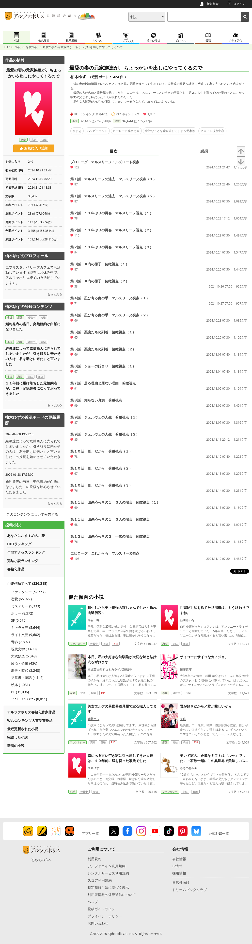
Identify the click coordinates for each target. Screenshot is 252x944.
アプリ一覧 (90, 833)
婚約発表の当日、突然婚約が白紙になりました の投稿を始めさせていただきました (33, 486)
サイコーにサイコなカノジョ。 (204, 656)
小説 (18, 47)
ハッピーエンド (97, 131)
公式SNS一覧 (219, 833)
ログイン (239, 4)
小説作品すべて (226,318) (27, 583)
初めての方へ (41, 859)
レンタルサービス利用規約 (108, 873)
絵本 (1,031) (20, 684)
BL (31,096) (20, 692)
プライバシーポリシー (105, 916)
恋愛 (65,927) (21, 599)
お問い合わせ (98, 923)
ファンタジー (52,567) (28, 591)
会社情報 (179, 858)
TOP (7, 47)
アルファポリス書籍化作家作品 (31, 712)
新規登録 (213, 4)
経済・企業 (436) (24, 663)
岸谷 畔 (93, 620)
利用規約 (94, 858)
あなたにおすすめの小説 (26, 535)
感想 (204, 151)
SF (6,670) (19, 620)
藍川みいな (187, 620)
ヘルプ (93, 901)
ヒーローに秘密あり (126, 131)
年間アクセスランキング (26, 552)
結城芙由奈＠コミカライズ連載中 (110, 669)
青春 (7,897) (20, 641)
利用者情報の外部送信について (112, 894)
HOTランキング (19, 544)
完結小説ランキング (22, 560)
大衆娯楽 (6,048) (24, 656)
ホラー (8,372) (22, 613)
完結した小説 (17, 737)
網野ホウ (93, 719)
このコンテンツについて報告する (32, 514)
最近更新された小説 (22, 728)
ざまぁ (77, 131)
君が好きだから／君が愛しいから (206, 706)
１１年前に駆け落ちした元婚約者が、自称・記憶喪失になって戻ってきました (33, 388)
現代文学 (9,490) (24, 649)
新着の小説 (15, 745)
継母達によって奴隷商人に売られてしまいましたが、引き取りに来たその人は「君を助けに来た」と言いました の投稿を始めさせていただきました (33, 451)
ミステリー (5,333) (25, 606)
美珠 (183, 719)
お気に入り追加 (33, 148)
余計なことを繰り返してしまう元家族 (170, 131)
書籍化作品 (15, 569)
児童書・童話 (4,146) (27, 677)
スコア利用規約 (100, 880)
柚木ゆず (78, 76)
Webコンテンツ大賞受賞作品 (29, 720)
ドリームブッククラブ (189, 889)
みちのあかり (189, 768)
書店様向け (180, 882)
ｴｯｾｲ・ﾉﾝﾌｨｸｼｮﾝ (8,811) (29, 699)
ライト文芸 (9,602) (25, 634)
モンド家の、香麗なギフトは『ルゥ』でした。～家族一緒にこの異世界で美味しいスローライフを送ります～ (214, 760)
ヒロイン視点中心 (212, 131)
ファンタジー (77, 643)
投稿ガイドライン (101, 909)
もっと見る (54, 294)
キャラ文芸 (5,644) (25, 627)
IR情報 (177, 866)
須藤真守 (186, 669)
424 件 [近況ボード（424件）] (118, 76)
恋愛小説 (32, 47)
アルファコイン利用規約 (107, 866)
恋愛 (117, 121)
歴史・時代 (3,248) (25, 670)
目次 (114, 151)
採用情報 (179, 873)
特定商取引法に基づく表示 (108, 887)
